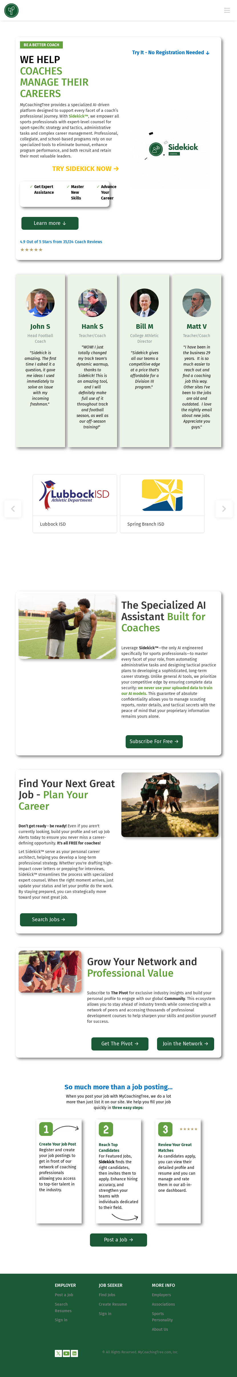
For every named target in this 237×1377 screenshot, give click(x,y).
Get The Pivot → (120, 1044)
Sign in (61, 1320)
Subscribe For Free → (154, 741)
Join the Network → (185, 1044)
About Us (160, 1329)
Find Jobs (107, 1295)
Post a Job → (118, 1240)
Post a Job (64, 1295)
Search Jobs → (48, 919)
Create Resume (113, 1304)
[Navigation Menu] (227, 10)
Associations (163, 1304)
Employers (161, 1295)
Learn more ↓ (50, 223)
